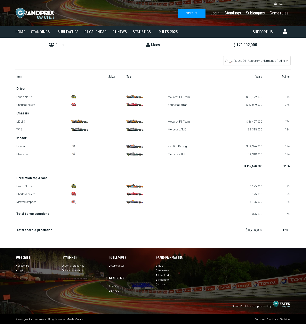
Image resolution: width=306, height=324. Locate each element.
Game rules (279, 13)
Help (160, 265)
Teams (115, 286)
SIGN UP (191, 13)
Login (215, 13)
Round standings (74, 270)
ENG (280, 3)
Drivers (115, 290)
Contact (162, 284)
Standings (232, 13)
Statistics (143, 31)
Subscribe (23, 265)
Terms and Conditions (266, 319)
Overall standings (74, 265)
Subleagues (255, 13)
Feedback (163, 279)
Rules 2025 (168, 31)
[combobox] (257, 60)
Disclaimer (285, 319)
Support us (263, 31)
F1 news (119, 31)
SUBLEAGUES (68, 31)
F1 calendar (95, 31)
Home (20, 31)
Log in (21, 270)
